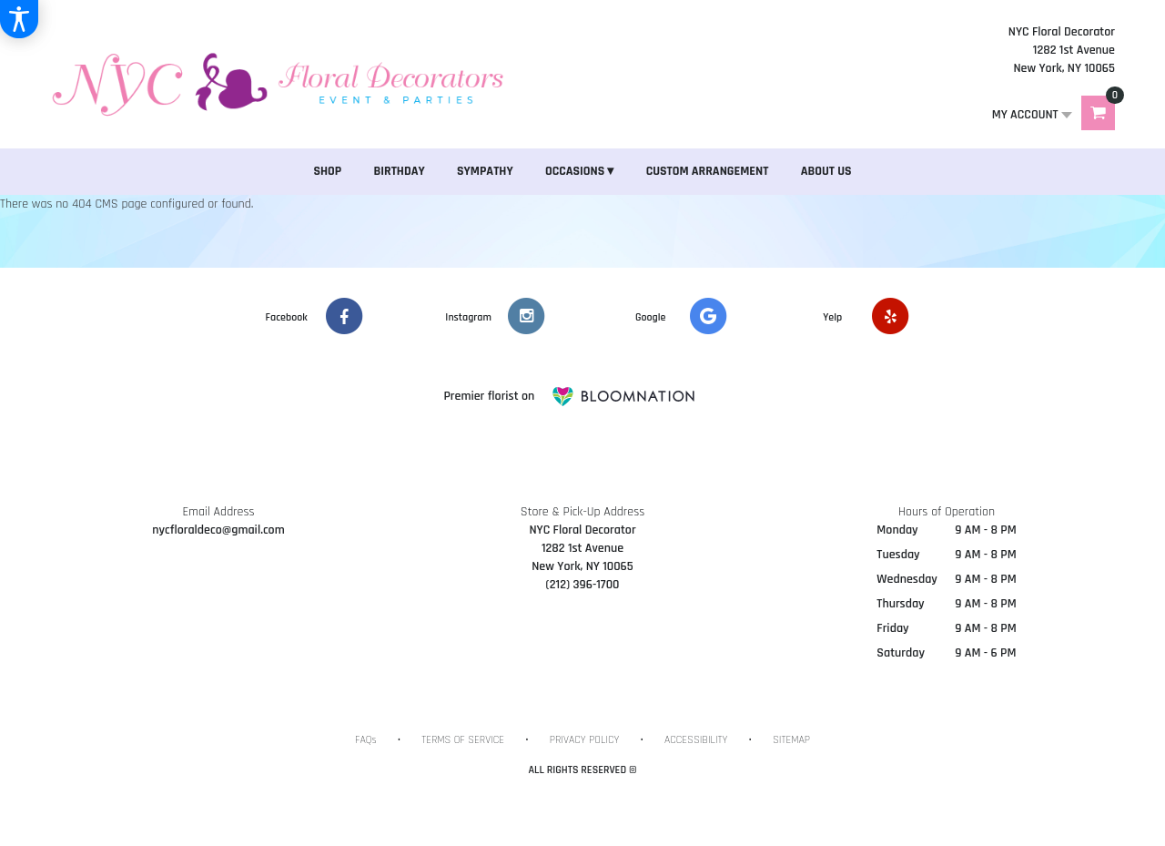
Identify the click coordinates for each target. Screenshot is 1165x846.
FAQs (366, 740)
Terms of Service (462, 740)
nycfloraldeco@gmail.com (218, 530)
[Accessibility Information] (19, 19)
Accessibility (695, 740)
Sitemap (791, 740)
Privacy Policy (585, 740)
